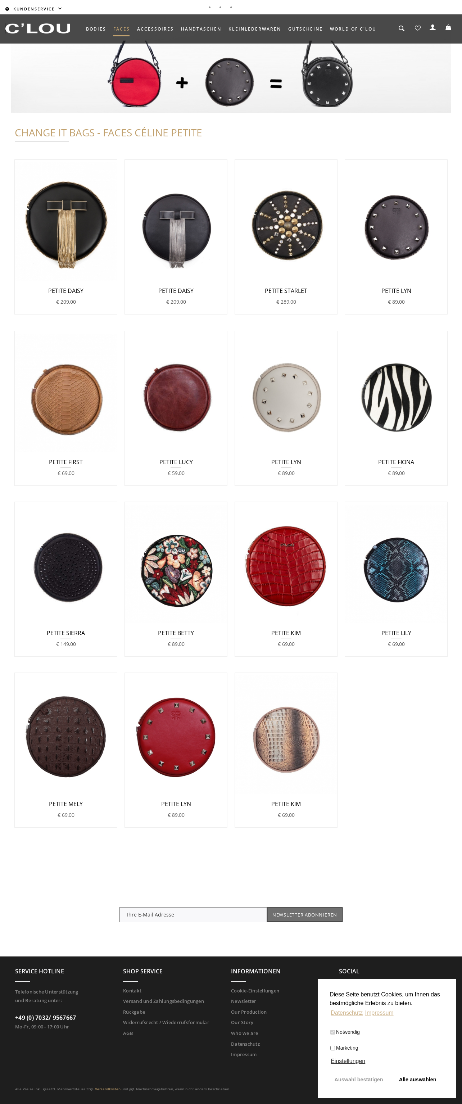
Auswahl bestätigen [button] (359, 1079)
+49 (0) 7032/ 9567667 (45, 1018)
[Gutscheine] (305, 29)
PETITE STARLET (286, 291)
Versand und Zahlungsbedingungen (163, 1001)
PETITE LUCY (176, 462)
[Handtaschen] (201, 29)
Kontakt (132, 990)
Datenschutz (245, 1044)
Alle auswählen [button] (417, 1079)
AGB (128, 1033)
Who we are (244, 1033)
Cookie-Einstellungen (255, 990)
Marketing (344, 1048)
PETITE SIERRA (66, 633)
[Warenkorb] (449, 29)
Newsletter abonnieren (304, 914)
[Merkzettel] (418, 29)
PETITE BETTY (176, 633)
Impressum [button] (379, 1013)
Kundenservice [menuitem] (30, 9)
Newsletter (244, 1001)
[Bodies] (96, 29)
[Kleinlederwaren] (255, 29)
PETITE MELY (66, 804)
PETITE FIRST (66, 462)
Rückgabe (134, 1012)
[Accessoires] (155, 29)
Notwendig (345, 1032)
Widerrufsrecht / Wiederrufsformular (166, 1022)
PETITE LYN (396, 291)
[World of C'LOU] (353, 29)
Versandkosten (108, 1088)
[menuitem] (96, 29)
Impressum (244, 1054)
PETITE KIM (286, 633)
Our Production (249, 1012)
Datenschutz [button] (347, 1013)
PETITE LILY (396, 633)
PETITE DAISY (65, 291)
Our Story (242, 1022)
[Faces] (121, 29)
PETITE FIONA (396, 462)
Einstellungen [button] (348, 1061)
